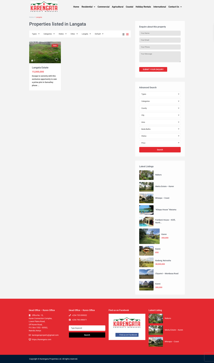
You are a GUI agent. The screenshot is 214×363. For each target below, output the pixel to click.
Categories (48, 34)
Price (143, 143)
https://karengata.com (41, 339)
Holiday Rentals (143, 6)
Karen (164, 234)
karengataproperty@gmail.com (45, 335)
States (61, 34)
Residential (88, 6)
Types (34, 34)
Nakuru (158, 175)
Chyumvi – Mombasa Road (166, 273)
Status (143, 136)
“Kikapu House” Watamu (165, 210)
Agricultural (117, 6)
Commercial (103, 6)
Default (98, 34)
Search (160, 150)
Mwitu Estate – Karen (164, 186)
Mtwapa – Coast (162, 198)
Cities (73, 34)
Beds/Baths (146, 129)
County (144, 108)
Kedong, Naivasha (163, 260)
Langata (85, 34)
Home (76, 6)
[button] (88, 7)
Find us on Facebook (127, 335)
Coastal (129, 6)
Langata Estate (40, 67)
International (159, 6)
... (38, 85)
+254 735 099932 (79, 315)
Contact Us (175, 6)
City (142, 115)
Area (143, 122)
